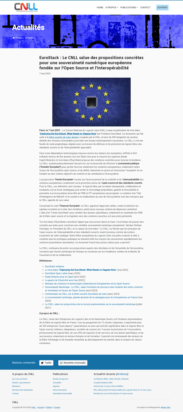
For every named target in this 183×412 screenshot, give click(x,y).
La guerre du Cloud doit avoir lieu (61, 280)
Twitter (46, 362)
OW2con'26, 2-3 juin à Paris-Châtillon (108, 386)
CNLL (34, 407)
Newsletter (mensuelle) (72, 362)
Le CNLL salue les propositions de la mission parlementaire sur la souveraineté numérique (90, 304)
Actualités (30, 37)
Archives (122, 374)
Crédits (49, 407)
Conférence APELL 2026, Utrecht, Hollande (111, 379)
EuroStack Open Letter (56, 273)
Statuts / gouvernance (21, 383)
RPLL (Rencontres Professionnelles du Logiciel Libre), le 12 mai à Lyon (122, 390)
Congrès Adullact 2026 (103, 383)
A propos (111, 7)
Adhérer (162, 7)
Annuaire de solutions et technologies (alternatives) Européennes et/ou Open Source (87, 283)
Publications (128, 7)
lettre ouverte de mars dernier (64, 137)
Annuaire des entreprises (22, 390)
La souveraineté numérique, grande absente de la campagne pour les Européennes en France (91, 297)
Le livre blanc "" (81, 270)
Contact (145, 7)
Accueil (40, 407)
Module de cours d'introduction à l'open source (113, 393)
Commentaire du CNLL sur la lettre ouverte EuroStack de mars (76, 294)
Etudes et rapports (60, 379)
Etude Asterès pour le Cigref (59, 276)
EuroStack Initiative (54, 266)
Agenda (56, 386)
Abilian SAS (165, 407)
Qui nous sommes (19, 379)
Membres (16, 386)
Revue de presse (60, 390)
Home (100, 7)
